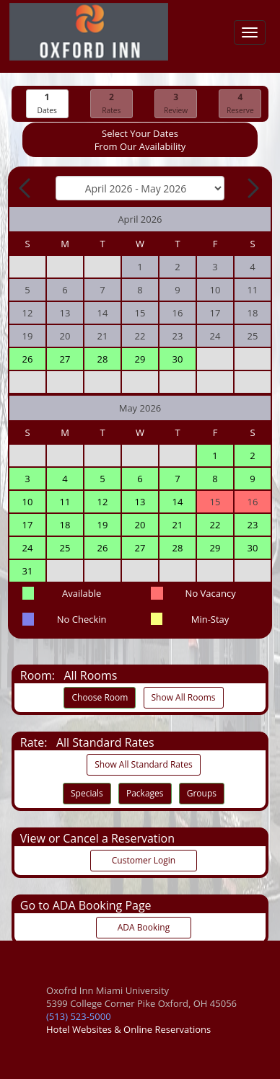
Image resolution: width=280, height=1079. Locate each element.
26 (27, 358)
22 (215, 524)
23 (253, 524)
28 (102, 358)
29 (140, 358)
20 (140, 524)
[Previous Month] (26, 188)
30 (177, 358)
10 (27, 501)
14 (177, 501)
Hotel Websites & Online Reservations (128, 1029)
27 (65, 358)
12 (102, 501)
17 (27, 524)
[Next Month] (251, 188)
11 (65, 501)
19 (102, 524)
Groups (201, 793)
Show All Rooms (184, 697)
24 (27, 547)
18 (65, 524)
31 (27, 570)
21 (177, 524)
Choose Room (99, 697)
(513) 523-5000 (78, 1016)
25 (65, 547)
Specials (87, 793)
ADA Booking (143, 927)
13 (140, 501)
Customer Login (143, 860)
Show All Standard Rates (143, 764)
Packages (145, 793)
